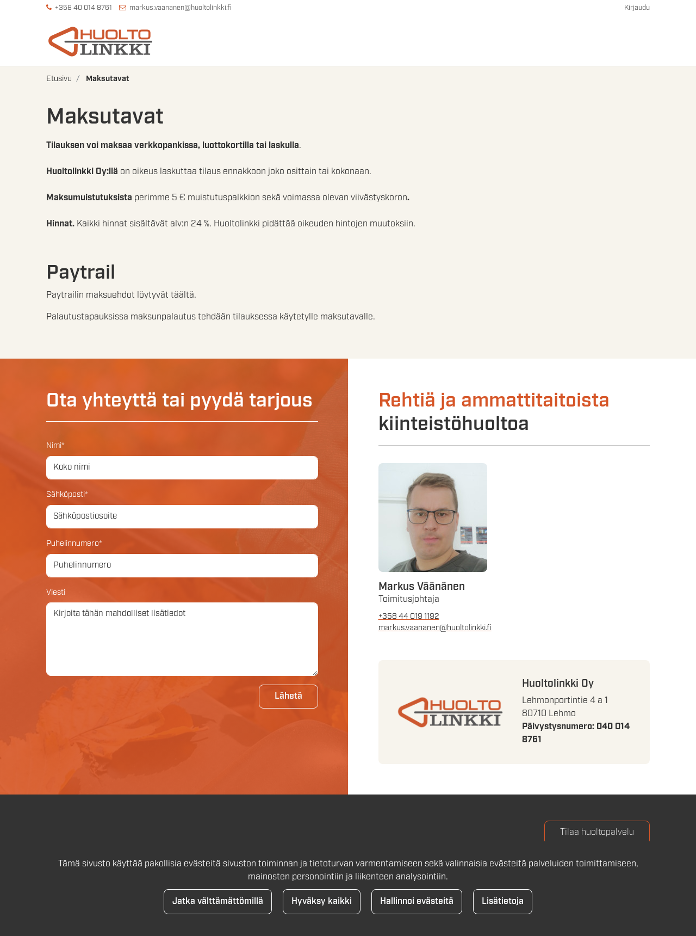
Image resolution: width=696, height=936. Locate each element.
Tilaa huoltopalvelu (597, 832)
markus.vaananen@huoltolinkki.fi (180, 8)
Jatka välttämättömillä (217, 901)
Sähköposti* (67, 494)
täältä (182, 294)
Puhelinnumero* (74, 543)
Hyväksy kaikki (321, 901)
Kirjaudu (637, 8)
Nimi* (55, 445)
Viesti (55, 591)
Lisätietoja (503, 901)
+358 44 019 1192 (408, 615)
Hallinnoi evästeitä (416, 901)
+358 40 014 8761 (83, 8)
